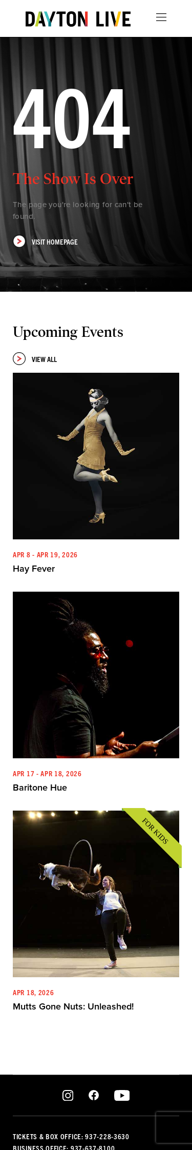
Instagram (67, 1095)
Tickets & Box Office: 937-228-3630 (71, 1136)
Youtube (121, 1095)
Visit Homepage (45, 241)
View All (35, 358)
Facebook (94, 1095)
